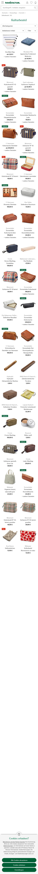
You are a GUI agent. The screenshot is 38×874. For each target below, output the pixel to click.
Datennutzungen (8, 846)
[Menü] (2, 2)
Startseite (5, 13)
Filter (32, 31)
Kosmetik (21, 13)
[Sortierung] (13, 30)
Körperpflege (13, 13)
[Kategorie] (19, 26)
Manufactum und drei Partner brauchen (14, 842)
